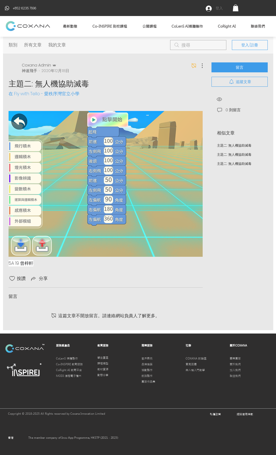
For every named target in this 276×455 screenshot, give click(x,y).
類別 (13, 44)
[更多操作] (199, 65)
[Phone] (7, 8)
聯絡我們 (235, 376)
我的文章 (57, 44)
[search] (198, 45)
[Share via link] (39, 278)
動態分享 (102, 375)
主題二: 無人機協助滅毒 (234, 145)
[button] (236, 7)
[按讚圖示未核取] (12, 278)
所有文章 (33, 44)
